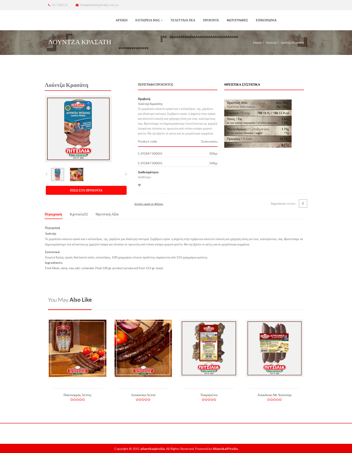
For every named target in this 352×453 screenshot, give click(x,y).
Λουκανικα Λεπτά (143, 395)
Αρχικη (122, 20)
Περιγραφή (53, 214)
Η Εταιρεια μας (149, 20)
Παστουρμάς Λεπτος (77, 395)
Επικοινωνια (266, 20)
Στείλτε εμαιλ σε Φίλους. (148, 204)
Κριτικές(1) (79, 214)
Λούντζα (271, 42)
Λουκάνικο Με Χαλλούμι (274, 395)
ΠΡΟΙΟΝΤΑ (211, 20)
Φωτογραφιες (237, 20)
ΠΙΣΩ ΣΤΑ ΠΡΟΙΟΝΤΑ (86, 190)
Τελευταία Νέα (183, 20)
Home (257, 42)
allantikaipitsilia (152, 449)
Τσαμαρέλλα (208, 395)
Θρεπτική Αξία (107, 214)
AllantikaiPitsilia (225, 449)
